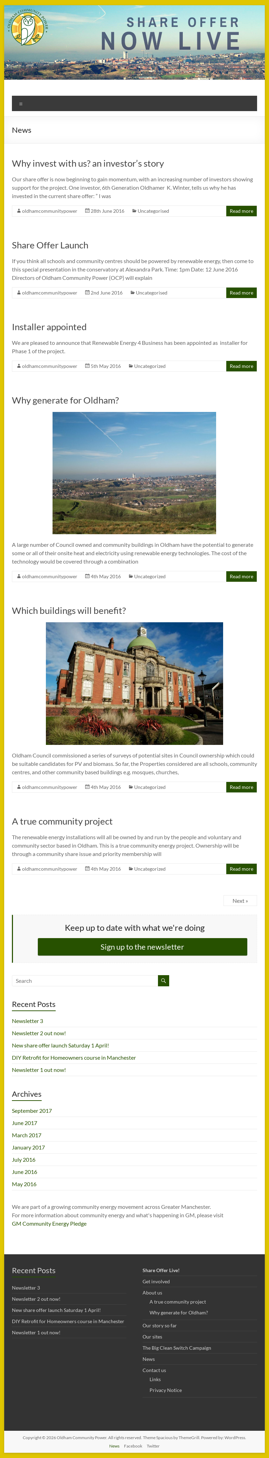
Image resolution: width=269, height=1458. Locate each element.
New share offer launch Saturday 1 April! (60, 1045)
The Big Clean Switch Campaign (177, 1348)
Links (155, 1379)
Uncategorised (153, 211)
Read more (241, 211)
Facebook (133, 1446)
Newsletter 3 (27, 1020)
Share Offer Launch (50, 245)
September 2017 (32, 1110)
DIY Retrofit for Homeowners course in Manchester (74, 1057)
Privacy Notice (166, 1390)
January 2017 (28, 1147)
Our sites (152, 1337)
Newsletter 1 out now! (39, 1069)
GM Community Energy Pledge (49, 1223)
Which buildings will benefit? (69, 610)
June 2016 (24, 1171)
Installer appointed (49, 326)
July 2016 (23, 1159)
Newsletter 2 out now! (39, 1033)
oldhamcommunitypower (49, 211)
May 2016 (24, 1184)
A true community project (62, 821)
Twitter (153, 1446)
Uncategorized (150, 366)
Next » (240, 900)
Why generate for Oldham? (65, 400)
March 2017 (26, 1135)
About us (152, 1293)
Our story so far (160, 1325)
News (149, 1359)
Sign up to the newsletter (142, 946)
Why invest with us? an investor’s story (88, 163)
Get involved (156, 1281)
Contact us (154, 1370)
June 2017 (24, 1122)
